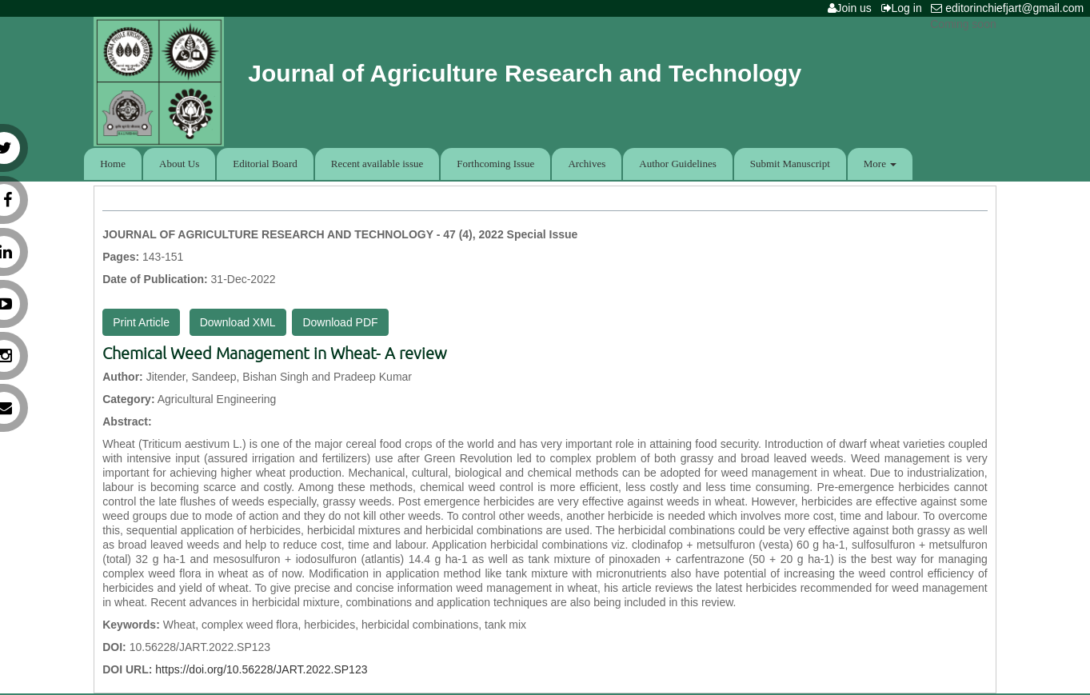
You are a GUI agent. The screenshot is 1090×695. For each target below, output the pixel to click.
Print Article (141, 322)
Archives (586, 164)
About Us (179, 164)
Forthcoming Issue (495, 164)
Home (113, 164)
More (880, 164)
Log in (904, 8)
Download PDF (339, 322)
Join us (853, 8)
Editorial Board (265, 164)
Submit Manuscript (790, 164)
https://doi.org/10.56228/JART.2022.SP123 (261, 669)
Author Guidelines (677, 164)
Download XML (238, 322)
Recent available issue (377, 164)
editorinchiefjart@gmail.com (1010, 8)
